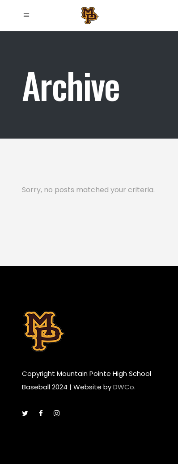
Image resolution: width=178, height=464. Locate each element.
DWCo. (124, 387)
